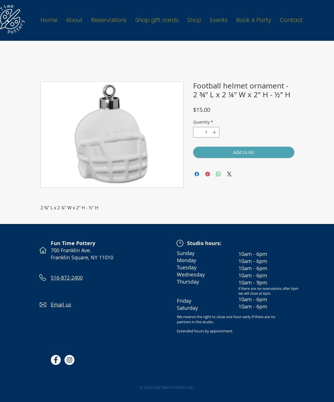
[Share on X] (229, 174)
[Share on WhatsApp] (218, 174)
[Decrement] (197, 132)
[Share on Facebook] (196, 174)
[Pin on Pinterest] (207, 174)
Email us (61, 304)
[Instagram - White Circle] (69, 360)
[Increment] (214, 132)
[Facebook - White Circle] (56, 360)
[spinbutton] (206, 132)
